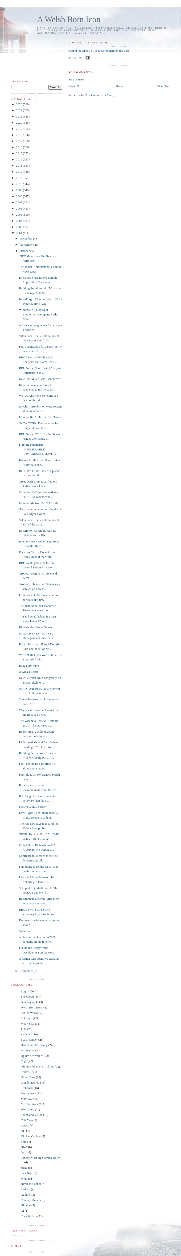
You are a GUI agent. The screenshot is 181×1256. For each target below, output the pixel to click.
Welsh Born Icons (32, 1007)
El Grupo (26, 1018)
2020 (19, 122)
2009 (19, 190)
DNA (24, 1147)
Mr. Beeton (28, 1050)
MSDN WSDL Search (32, 806)
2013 (19, 165)
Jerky (24, 1167)
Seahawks (27, 1088)
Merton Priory (29, 1104)
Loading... (17, 1235)
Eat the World (29, 1013)
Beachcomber (29, 1039)
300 (23, 1131)
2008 (19, 196)
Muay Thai (27, 1023)
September (27, 971)
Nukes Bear (28, 1077)
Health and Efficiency (34, 1045)
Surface (25, 1189)
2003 (19, 227)
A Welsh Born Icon (68, 19)
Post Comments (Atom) (99, 95)
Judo (24, 1029)
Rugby (25, 991)
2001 (19, 233)
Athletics (26, 1034)
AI (22, 1210)
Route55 (26, 1072)
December (26, 238)
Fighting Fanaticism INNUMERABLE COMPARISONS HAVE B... (38, 449)
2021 (19, 116)
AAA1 (25, 1125)
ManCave (27, 1099)
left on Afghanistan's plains (37, 1066)
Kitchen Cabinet (31, 1136)
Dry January (28, 1093)
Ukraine (26, 1205)
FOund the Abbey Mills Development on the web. (99, 50)
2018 (19, 135)
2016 (19, 147)
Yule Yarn (27, 1120)
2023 (19, 104)
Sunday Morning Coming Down (40, 1157)
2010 (19, 184)
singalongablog (30, 1082)
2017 (19, 141)
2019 (19, 128)
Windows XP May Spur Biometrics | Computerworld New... (38, 314)
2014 (19, 159)
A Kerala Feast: (28, 671)
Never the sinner (31, 1183)
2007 (19, 202)
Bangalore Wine (29, 665)
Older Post (163, 86)
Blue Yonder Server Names (35, 627)
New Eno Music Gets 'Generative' (40, 379)
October (25, 250)
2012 (19, 171)
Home (119, 86)
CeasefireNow (29, 1216)
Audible (26, 1194)
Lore (24, 1141)
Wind (24, 1178)
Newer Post (75, 86)
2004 (19, 221)
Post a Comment (76, 79)
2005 (19, 214)
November (26, 244)
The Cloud (27, 996)
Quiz (24, 1152)
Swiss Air (25, 931)
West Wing (27, 1109)
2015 (19, 153)
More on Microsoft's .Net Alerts (38, 503)
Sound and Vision (31, 1115)
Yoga (24, 1061)
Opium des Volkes (32, 1056)
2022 (19, 110)
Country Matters (31, 1200)
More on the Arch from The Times (40, 417)
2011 (19, 178)
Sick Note (27, 1173)
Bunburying (28, 1002)
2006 (19, 208)
